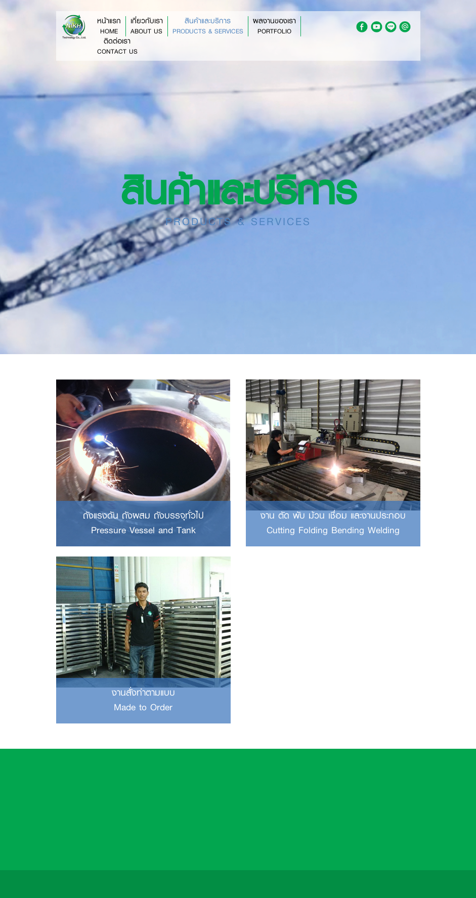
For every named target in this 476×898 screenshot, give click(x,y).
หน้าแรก (109, 26)
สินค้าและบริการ (207, 26)
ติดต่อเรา (117, 46)
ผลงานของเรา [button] (274, 26)
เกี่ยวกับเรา (147, 26)
